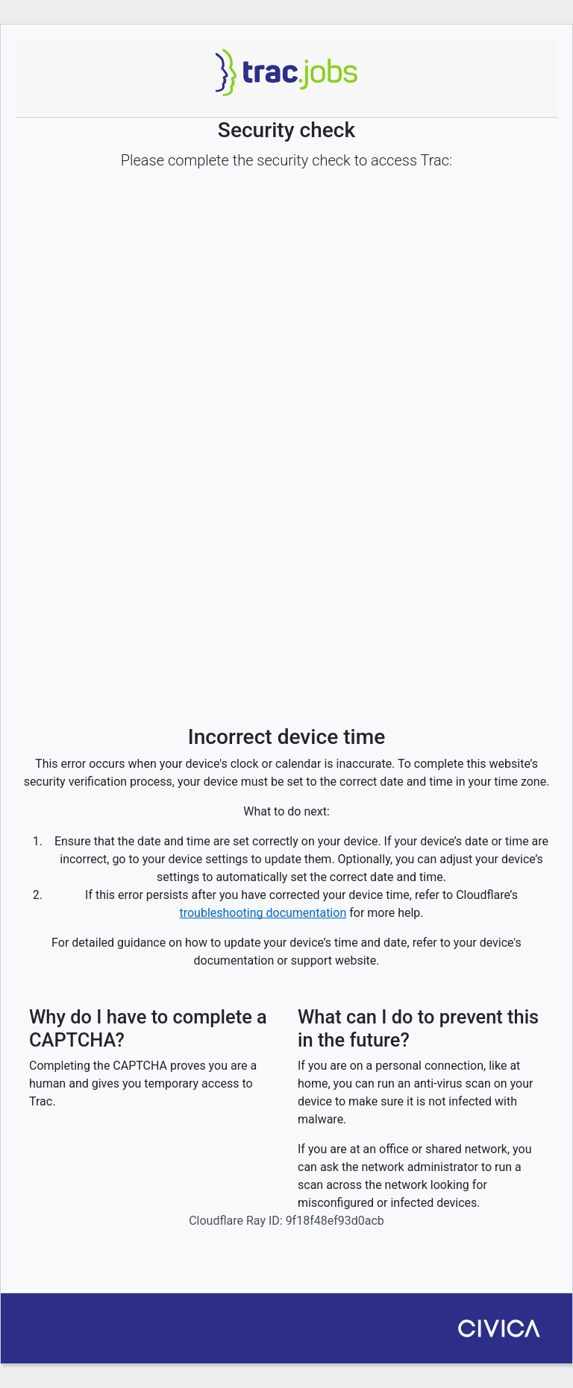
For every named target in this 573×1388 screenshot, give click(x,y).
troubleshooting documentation (262, 913)
